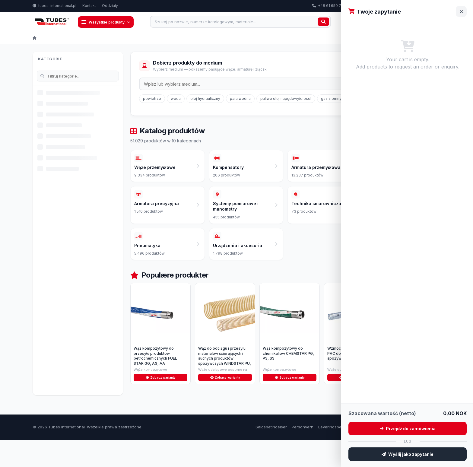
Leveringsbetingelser (338, 454)
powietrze (152, 99)
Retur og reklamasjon (383, 454)
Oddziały (110, 5)
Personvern (302, 454)
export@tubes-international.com (385, 5)
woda (176, 99)
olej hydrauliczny (205, 99)
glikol (356, 99)
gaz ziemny (331, 99)
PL (431, 6)
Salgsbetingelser (271, 454)
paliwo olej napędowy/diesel (285, 99)
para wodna (240, 99)
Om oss (415, 454)
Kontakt (89, 5)
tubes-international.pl (54, 5)
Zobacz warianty (160, 404)
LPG (374, 99)
